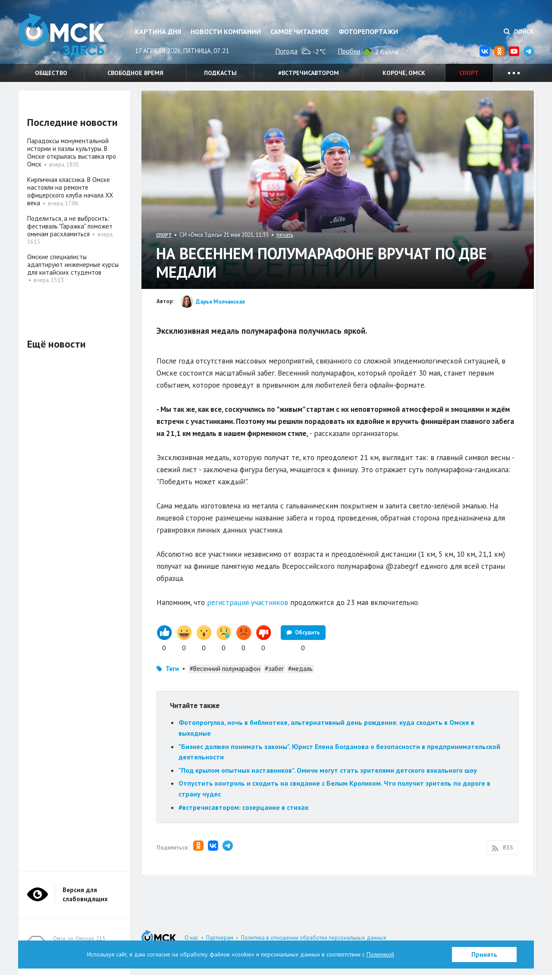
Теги (172, 669)
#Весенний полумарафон (225, 669)
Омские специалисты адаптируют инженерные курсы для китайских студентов (73, 264)
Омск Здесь (62, 35)
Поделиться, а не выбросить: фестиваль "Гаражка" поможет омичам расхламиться (70, 226)
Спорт (469, 73)
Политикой (380, 954)
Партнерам (219, 937)
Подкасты (220, 73)
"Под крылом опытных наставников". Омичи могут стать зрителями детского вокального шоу (328, 770)
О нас (191, 937)
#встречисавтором (308, 73)
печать (284, 234)
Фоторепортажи (368, 31)
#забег (274, 669)
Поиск (519, 31)
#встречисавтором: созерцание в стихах (243, 807)
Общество (51, 73)
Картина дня (158, 31)
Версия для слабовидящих (85, 894)
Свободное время (135, 73)
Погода (286, 51)
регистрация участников (247, 602)
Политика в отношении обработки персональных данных (313, 937)
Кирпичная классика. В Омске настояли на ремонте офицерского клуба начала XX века (70, 191)
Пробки (349, 51)
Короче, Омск (404, 73)
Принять (484, 954)
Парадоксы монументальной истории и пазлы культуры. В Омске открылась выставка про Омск (71, 152)
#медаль (300, 669)
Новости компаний (226, 31)
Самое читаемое (299, 31)
